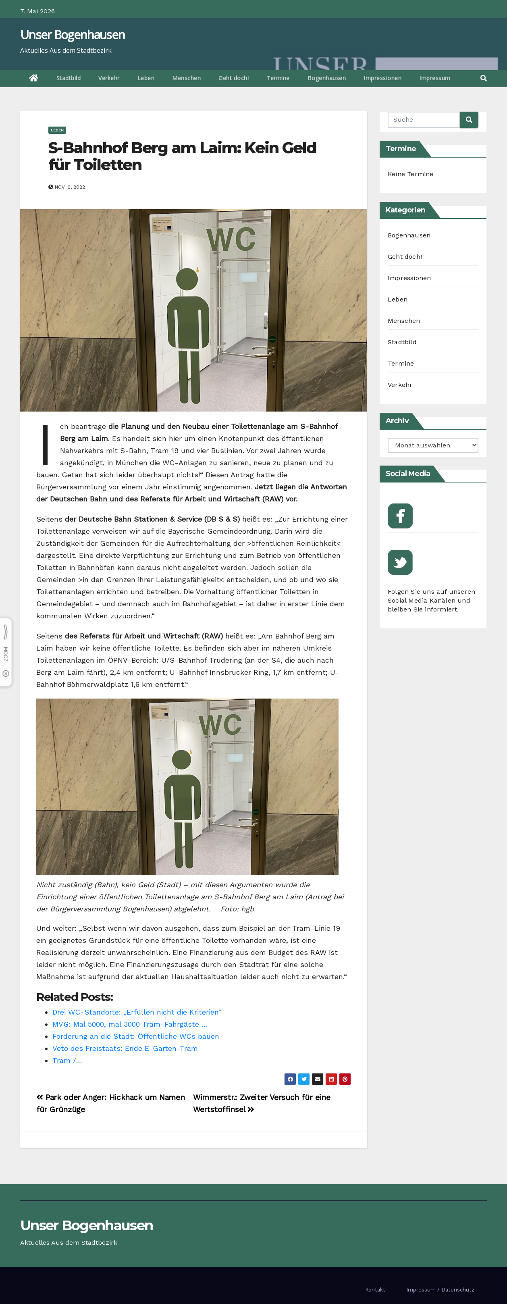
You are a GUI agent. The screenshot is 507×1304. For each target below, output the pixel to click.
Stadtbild (68, 78)
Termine (278, 78)
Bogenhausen (327, 78)
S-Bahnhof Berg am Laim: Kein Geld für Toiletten (182, 156)
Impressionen (382, 78)
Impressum (435, 78)
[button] (483, 78)
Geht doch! (233, 78)
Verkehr (109, 78)
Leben (146, 78)
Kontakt (375, 1290)
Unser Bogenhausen (72, 34)
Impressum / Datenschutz (440, 1290)
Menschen (186, 78)
